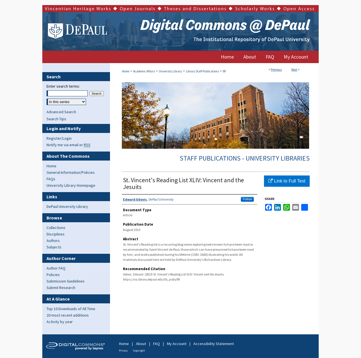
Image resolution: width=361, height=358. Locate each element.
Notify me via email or (69, 144)
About (141, 343)
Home (125, 71)
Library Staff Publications (202, 71)
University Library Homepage (71, 185)
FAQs (51, 178)
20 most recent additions (68, 315)
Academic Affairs (144, 71)
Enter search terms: (63, 86)
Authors (53, 240)
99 (224, 71)
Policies (53, 274)
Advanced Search (61, 111)
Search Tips (56, 118)
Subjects (54, 247)
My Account (176, 343)
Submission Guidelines (66, 281)
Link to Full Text (286, 181)
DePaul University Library (67, 206)
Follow (247, 199)
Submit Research (61, 287)
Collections (56, 227)
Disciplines (56, 234)
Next (294, 70)
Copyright (139, 350)
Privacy (123, 350)
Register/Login (59, 138)
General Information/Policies (71, 172)
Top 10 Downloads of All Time (71, 308)
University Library (170, 71)
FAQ (156, 343)
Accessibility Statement (213, 343)
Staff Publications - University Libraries (245, 158)
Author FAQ (56, 268)
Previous (276, 70)
